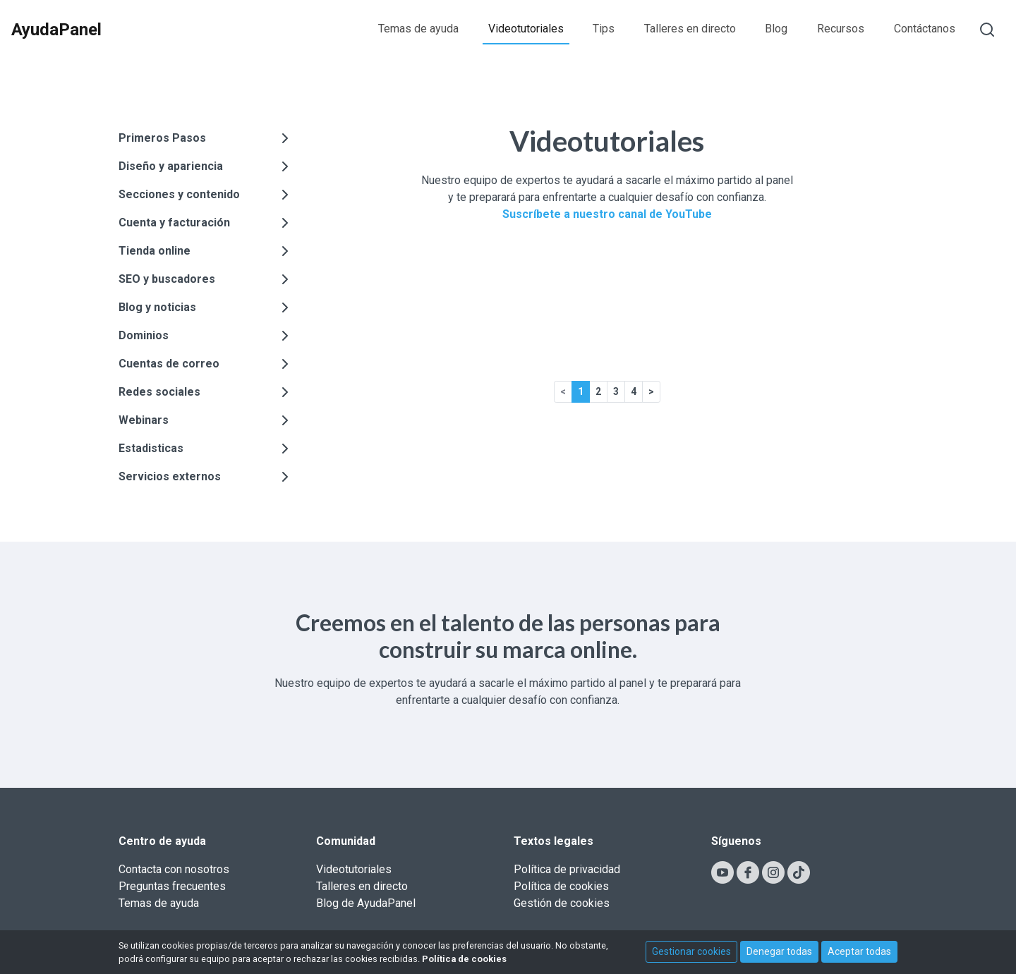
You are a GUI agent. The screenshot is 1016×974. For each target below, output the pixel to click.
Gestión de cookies (562, 903)
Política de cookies (561, 886)
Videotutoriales (526, 28)
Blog (776, 28)
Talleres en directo (690, 28)
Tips (604, 28)
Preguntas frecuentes (172, 886)
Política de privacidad (567, 869)
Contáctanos (924, 28)
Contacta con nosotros (174, 869)
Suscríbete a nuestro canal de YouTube (607, 214)
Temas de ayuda (418, 28)
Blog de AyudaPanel (366, 903)
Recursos (840, 28)
